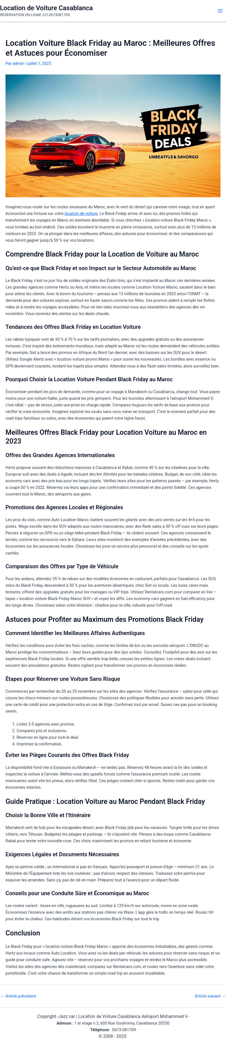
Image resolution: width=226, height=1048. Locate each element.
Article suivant (210, 996)
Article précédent (18, 996)
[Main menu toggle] (220, 11)
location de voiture (81, 213)
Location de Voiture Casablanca (46, 8)
